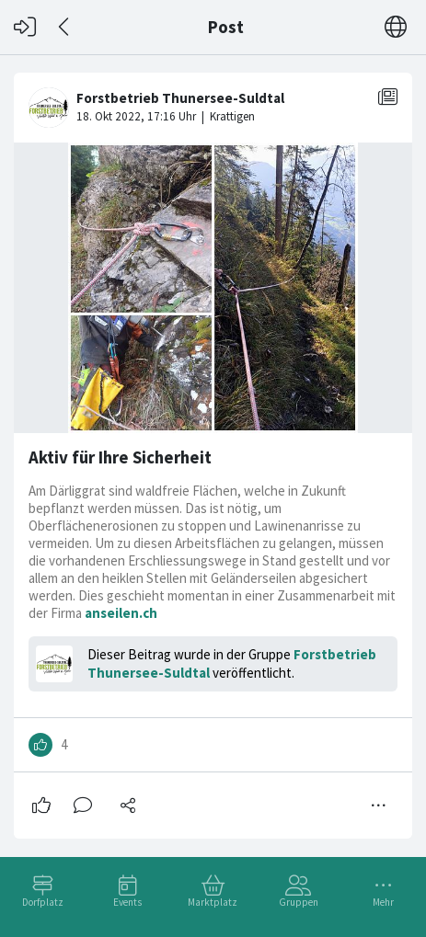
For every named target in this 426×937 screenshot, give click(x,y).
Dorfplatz (42, 902)
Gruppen (298, 902)
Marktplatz (212, 902)
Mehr (383, 902)
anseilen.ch (121, 613)
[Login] (25, 27)
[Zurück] (65, 27)
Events (127, 902)
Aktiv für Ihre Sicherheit (120, 457)
